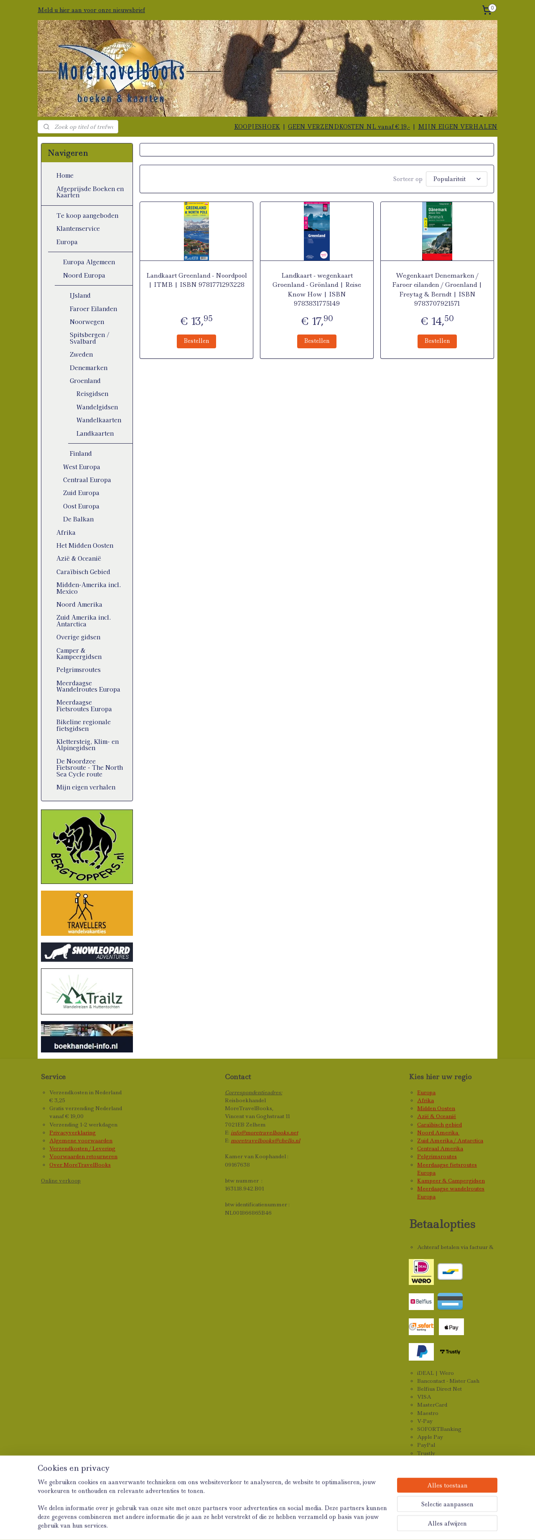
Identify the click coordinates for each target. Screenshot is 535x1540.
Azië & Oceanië (78, 558)
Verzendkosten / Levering (82, 1148)
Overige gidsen (78, 637)
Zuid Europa (81, 492)
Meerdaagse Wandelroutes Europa (88, 686)
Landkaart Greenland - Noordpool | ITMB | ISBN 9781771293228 (196, 279)
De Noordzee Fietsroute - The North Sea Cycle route (89, 767)
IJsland (80, 295)
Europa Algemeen (89, 262)
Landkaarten (95, 433)
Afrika (66, 532)
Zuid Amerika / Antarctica (450, 1140)
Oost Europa (81, 506)
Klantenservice (78, 228)
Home (65, 175)
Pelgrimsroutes (78, 669)
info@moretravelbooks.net (264, 1132)
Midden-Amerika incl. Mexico (88, 587)
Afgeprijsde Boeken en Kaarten (90, 191)
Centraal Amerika (440, 1148)
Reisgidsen (92, 393)
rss (276, 1524)
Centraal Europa (87, 479)
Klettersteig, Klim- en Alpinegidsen (87, 744)
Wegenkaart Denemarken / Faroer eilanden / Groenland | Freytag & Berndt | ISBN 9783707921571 (437, 288)
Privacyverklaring (72, 1132)
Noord (426, 1132)
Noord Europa (84, 275)
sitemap (258, 1524)
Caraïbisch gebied (439, 1124)
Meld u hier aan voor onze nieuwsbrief (91, 10)
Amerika (447, 1132)
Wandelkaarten (98, 420)
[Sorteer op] (456, 178)
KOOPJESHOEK (257, 126)
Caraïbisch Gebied (83, 571)
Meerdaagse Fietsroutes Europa (84, 705)
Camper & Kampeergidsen (79, 653)
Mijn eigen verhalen (85, 787)
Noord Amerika (79, 604)
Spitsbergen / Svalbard (90, 337)
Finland (81, 453)
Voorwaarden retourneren (83, 1156)
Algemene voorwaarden (80, 1140)
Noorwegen (87, 321)
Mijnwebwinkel (388, 1524)
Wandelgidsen (97, 407)
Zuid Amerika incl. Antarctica (83, 620)
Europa (67, 242)
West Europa (81, 466)
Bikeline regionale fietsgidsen (83, 725)
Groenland (85, 380)
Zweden (81, 354)
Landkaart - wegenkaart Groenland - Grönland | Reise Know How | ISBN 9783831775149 (317, 288)
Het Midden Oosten (84, 545)
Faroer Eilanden (93, 308)
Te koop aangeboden (87, 215)
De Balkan (78, 519)
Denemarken (88, 367)
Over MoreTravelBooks (80, 1164)
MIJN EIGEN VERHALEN (457, 126)
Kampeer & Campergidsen (451, 1180)
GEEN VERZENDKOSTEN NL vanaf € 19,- (349, 126)
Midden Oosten (436, 1108)
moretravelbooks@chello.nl (265, 1140)
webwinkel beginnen (310, 1524)
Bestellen (196, 339)
